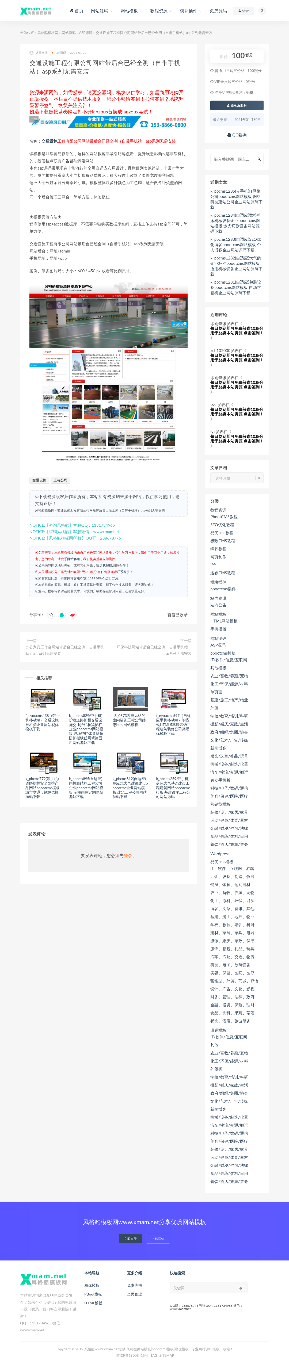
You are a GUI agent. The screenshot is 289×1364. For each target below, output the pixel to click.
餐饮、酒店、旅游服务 (230, 1020)
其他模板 (218, 667)
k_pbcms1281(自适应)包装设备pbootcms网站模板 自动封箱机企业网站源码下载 (235, 287)
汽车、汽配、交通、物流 (232, 956)
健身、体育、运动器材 (230, 884)
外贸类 (216, 1069)
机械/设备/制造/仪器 (229, 764)
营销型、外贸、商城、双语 (234, 980)
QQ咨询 (237, 134)
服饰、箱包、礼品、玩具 (232, 948)
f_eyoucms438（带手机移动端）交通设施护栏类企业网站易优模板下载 (42, 722)
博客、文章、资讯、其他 (232, 908)
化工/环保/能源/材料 (229, 683)
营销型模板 (220, 804)
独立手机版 (220, 780)
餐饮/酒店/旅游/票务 (229, 844)
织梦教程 (218, 548)
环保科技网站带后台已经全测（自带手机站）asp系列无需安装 (154, 650)
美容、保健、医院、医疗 (232, 972)
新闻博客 (218, 748)
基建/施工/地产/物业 (229, 699)
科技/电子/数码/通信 (229, 788)
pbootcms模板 (223, 653)
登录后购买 (237, 105)
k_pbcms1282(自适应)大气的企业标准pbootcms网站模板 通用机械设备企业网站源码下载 (236, 265)
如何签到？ (157, 99)
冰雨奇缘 (38, 53)
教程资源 (218, 509)
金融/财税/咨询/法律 (229, 828)
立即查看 (130, 1238)
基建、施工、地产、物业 (232, 916)
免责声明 (134, 1285)
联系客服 (123, 572)
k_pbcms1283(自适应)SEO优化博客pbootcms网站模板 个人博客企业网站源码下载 (235, 244)
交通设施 (49, 141)
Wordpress (219, 853)
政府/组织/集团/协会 (229, 731)
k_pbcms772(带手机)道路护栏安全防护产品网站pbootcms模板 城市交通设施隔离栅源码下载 (42, 787)
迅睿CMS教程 (222, 572)
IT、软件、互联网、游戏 (232, 868)
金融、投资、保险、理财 (232, 1004)
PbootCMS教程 (224, 516)
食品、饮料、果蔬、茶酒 (232, 1012)
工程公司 (60, 480)
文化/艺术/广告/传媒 (229, 740)
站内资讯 (218, 598)
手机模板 (218, 628)
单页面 (216, 691)
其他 (214, 1044)
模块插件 (218, 582)
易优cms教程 (221, 532)
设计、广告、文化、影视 (232, 988)
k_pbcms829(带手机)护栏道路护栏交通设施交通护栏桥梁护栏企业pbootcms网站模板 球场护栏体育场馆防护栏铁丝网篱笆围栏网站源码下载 (86, 729)
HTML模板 (93, 1303)
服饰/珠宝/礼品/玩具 (229, 756)
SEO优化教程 (222, 524)
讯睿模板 (218, 1030)
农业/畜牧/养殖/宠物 (229, 675)
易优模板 (91, 1285)
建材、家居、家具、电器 (232, 932)
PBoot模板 (93, 1294)
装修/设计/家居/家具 (229, 812)
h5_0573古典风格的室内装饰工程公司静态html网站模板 (129, 720)
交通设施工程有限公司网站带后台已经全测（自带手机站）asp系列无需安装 (111, 510)
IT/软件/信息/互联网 (228, 659)
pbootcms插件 (223, 588)
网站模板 (218, 614)
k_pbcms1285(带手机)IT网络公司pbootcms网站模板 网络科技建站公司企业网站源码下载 (236, 199)
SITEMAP (166, 1355)
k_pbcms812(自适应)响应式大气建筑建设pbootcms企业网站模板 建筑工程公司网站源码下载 (130, 787)
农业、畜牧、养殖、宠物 (232, 892)
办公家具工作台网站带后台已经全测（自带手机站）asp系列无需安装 (64, 650)
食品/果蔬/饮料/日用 (229, 836)
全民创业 (134, 1294)
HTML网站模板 (224, 620)
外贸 (214, 707)
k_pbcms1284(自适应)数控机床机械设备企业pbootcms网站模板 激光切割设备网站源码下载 (235, 223)
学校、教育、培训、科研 (232, 924)
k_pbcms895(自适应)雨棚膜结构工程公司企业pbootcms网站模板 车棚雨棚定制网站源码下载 (86, 787)
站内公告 (218, 604)
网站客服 (73, 559)
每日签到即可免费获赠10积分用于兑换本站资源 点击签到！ (237, 330)
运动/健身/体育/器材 (229, 820)
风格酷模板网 (47, 32)
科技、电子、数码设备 (230, 964)
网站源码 (69, 32)
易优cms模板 (221, 861)
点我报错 (105, 565)
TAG (153, 1355)
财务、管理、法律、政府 (232, 996)
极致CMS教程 (222, 540)
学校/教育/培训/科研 (229, 715)
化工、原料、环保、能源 (232, 900)
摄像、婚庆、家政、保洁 (232, 940)
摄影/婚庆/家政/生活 (229, 723)
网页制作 (218, 556)
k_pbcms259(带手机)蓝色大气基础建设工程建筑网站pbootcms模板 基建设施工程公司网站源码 (173, 787)
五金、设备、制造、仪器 (232, 876)
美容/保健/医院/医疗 (229, 796)
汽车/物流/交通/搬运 (229, 772)
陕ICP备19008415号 (132, 1355)
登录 (128, 855)
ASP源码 (85, 32)
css (213, 563)
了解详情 (158, 1238)
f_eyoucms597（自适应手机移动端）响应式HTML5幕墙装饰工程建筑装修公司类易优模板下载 (173, 724)
